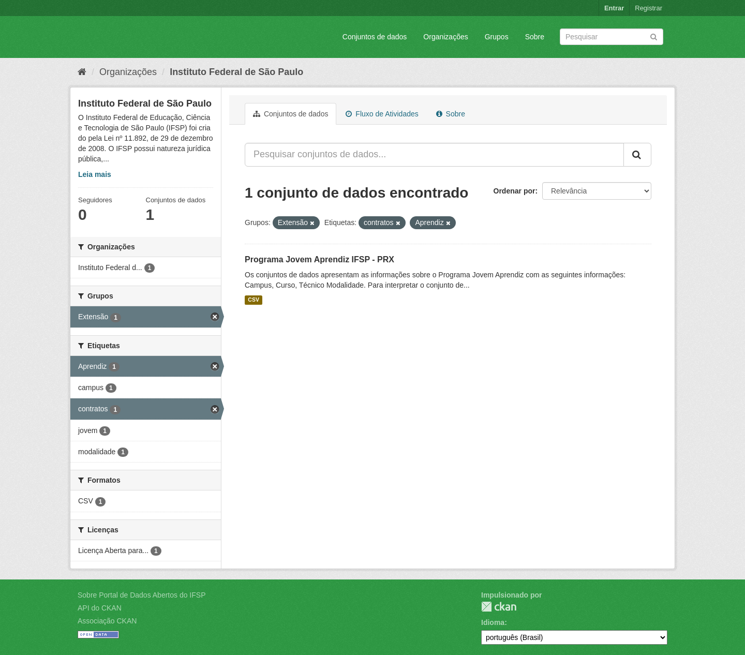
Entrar (614, 8)
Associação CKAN (107, 621)
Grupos (497, 37)
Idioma (492, 622)
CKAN (498, 606)
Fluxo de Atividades (382, 114)
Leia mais (94, 174)
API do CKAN (100, 608)
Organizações (445, 37)
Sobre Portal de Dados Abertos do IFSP (141, 595)
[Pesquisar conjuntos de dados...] (434, 155)
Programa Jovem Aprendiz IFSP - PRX (319, 259)
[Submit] (653, 36)
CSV (253, 300)
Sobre (534, 37)
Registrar (648, 8)
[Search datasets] (611, 36)
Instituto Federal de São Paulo (236, 72)
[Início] (82, 72)
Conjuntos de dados (374, 37)
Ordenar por (514, 191)
